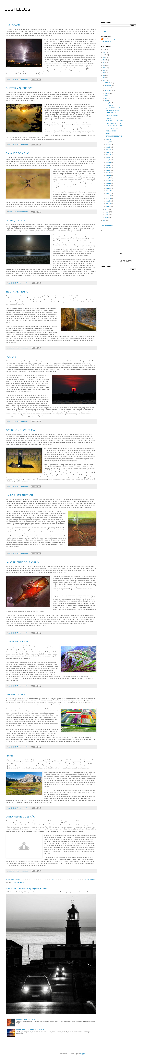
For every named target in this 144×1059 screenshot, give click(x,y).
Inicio (52, 879)
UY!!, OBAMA (13, 25)
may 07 (108, 193)
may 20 (108, 162)
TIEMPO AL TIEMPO (17, 291)
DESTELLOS (17, 9)
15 (104, 78)
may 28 (108, 144)
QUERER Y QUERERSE (19, 88)
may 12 (108, 183)
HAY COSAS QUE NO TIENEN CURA (27, 1019)
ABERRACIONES (15, 694)
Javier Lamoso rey (109, 39)
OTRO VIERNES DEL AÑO (20, 816)
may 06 (108, 196)
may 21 (108, 160)
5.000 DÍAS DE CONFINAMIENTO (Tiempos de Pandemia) (26, 888)
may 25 (108, 149)
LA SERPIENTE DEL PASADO (22, 562)
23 (104, 57)
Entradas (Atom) (19, 882)
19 (104, 67)
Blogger (82, 1053)
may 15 (108, 175)
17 (104, 73)
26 (104, 49)
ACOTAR (11, 356)
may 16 (108, 173)
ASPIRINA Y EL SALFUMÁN (21, 430)
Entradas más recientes (13, 879)
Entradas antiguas (90, 879)
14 (104, 80)
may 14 (108, 178)
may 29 (108, 142)
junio (106, 98)
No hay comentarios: (23, 79)
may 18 (108, 167)
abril (106, 209)
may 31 (108, 103)
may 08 (108, 191)
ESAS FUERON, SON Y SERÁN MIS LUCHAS (30, 1030)
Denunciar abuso (107, 226)
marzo (107, 212)
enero (106, 217)
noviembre (108, 85)
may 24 (108, 152)
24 (104, 55)
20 (104, 65)
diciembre (108, 83)
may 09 (108, 188)
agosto (107, 93)
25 (104, 52)
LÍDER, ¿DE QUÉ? (16, 220)
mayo (106, 101)
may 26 (108, 147)
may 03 (108, 201)
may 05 (108, 198)
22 (104, 60)
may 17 (108, 170)
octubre (107, 88)
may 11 (108, 185)
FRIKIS (10, 755)
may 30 (108, 139)
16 (104, 75)
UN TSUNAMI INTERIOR (19, 495)
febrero (107, 214)
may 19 (108, 165)
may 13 (108, 180)
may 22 (108, 157)
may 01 (108, 206)
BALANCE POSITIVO (17, 153)
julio (106, 95)
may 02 (108, 203)
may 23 (108, 155)
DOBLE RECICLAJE (17, 641)
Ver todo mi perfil (106, 42)
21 (104, 62)
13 (104, 220)
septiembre (108, 90)
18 (104, 70)
